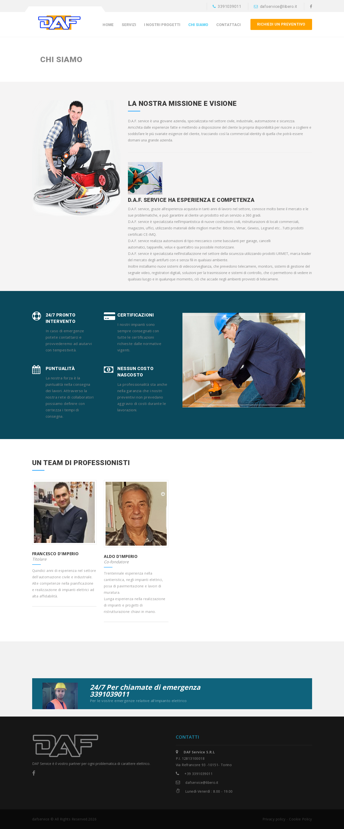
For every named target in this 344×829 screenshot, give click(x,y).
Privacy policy (274, 819)
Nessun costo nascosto (135, 371)
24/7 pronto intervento (61, 318)
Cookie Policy (300, 819)
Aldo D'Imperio (121, 556)
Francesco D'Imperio (55, 553)
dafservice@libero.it (275, 6)
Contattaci (228, 25)
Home (108, 25)
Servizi (129, 25)
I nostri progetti (162, 25)
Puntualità (60, 368)
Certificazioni (135, 315)
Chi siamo (198, 25)
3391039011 (227, 6)
